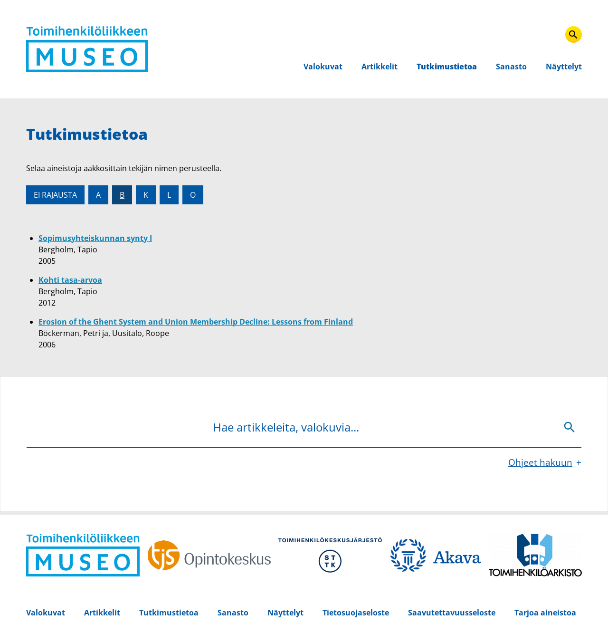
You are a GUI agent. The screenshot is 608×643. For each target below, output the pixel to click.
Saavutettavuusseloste (451, 612)
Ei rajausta (55, 195)
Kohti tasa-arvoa (70, 280)
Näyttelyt (564, 66)
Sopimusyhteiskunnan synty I (95, 238)
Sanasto (511, 66)
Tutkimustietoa (447, 66)
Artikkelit (379, 66)
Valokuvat (323, 66)
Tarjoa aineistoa (545, 612)
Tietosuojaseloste (356, 612)
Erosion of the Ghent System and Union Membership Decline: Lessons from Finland (195, 322)
